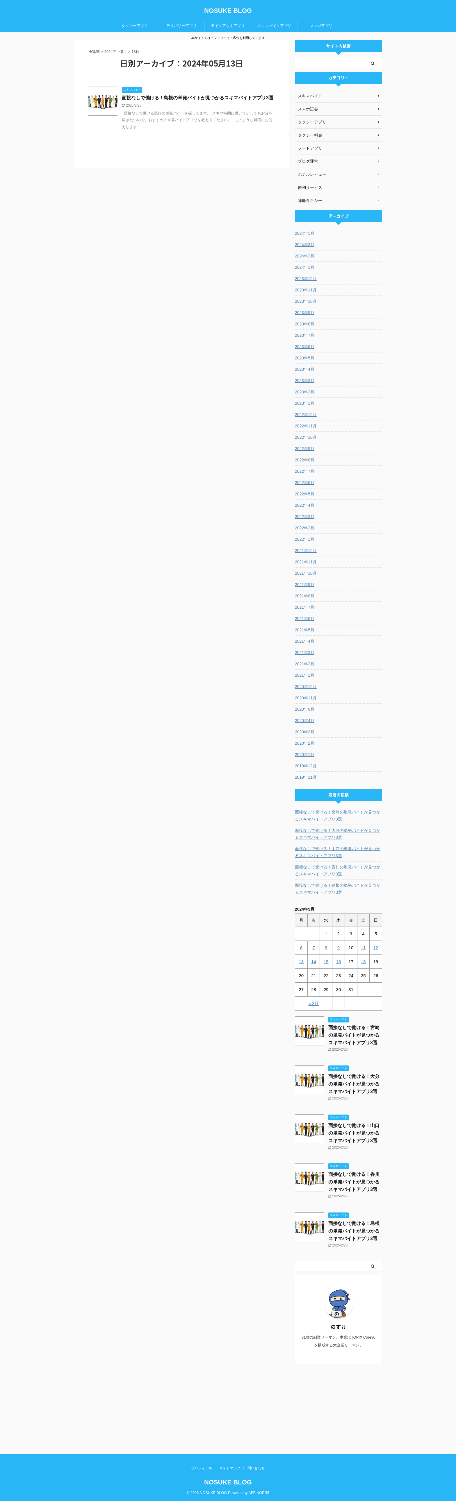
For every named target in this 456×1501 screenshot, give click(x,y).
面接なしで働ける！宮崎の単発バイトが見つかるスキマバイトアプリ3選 (337, 815)
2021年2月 (304, 664)
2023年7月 (304, 335)
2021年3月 (304, 652)
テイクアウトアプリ (228, 26)
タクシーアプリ (135, 26)
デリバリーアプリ (181, 26)
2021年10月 (306, 573)
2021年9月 (304, 584)
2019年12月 (306, 766)
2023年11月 (306, 290)
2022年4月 (304, 505)
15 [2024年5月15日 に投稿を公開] (326, 961)
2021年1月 (304, 675)
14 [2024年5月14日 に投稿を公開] (313, 961)
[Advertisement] (338, 1408)
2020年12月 (306, 686)
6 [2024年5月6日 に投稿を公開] (301, 947)
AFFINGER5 (258, 1493)
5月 (124, 51)
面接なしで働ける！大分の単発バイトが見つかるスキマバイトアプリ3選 (337, 834)
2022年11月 (306, 426)
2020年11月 (306, 698)
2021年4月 (304, 641)
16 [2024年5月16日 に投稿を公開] (338, 961)
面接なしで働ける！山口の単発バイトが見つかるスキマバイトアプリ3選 (337, 852)
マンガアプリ (321, 26)
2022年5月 (304, 494)
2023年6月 (304, 346)
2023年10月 (306, 301)
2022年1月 (304, 539)
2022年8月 (304, 460)
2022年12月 (306, 414)
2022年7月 (304, 471)
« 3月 (314, 1003)
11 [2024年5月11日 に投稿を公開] (363, 947)
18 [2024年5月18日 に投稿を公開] (363, 961)
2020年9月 (304, 709)
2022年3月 (304, 516)
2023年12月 (306, 278)
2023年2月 (304, 392)
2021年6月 (304, 618)
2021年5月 (304, 630)
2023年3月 (304, 380)
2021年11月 (306, 562)
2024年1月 (304, 267)
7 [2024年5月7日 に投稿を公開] (313, 947)
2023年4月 (304, 369)
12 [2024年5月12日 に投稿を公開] (375, 947)
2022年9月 (304, 448)
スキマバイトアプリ (274, 26)
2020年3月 (304, 732)
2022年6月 (304, 482)
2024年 (110, 51)
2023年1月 (304, 403)
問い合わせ (256, 1468)
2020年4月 (304, 720)
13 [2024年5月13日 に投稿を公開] (301, 961)
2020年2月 (304, 743)
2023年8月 (304, 324)
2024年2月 (304, 256)
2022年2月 (304, 528)
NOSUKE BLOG (228, 10)
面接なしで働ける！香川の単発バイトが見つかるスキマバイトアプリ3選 (337, 870)
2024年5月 (304, 233)
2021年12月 (306, 550)
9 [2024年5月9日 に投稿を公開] (338, 947)
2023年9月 (304, 312)
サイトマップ (229, 1468)
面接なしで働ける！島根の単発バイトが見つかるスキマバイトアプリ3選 (197, 97)
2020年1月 (304, 754)
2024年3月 (304, 244)
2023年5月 (304, 358)
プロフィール (201, 1468)
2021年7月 (304, 607)
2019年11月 (306, 777)
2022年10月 (306, 437)
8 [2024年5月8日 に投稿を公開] (326, 947)
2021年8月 (304, 596)
